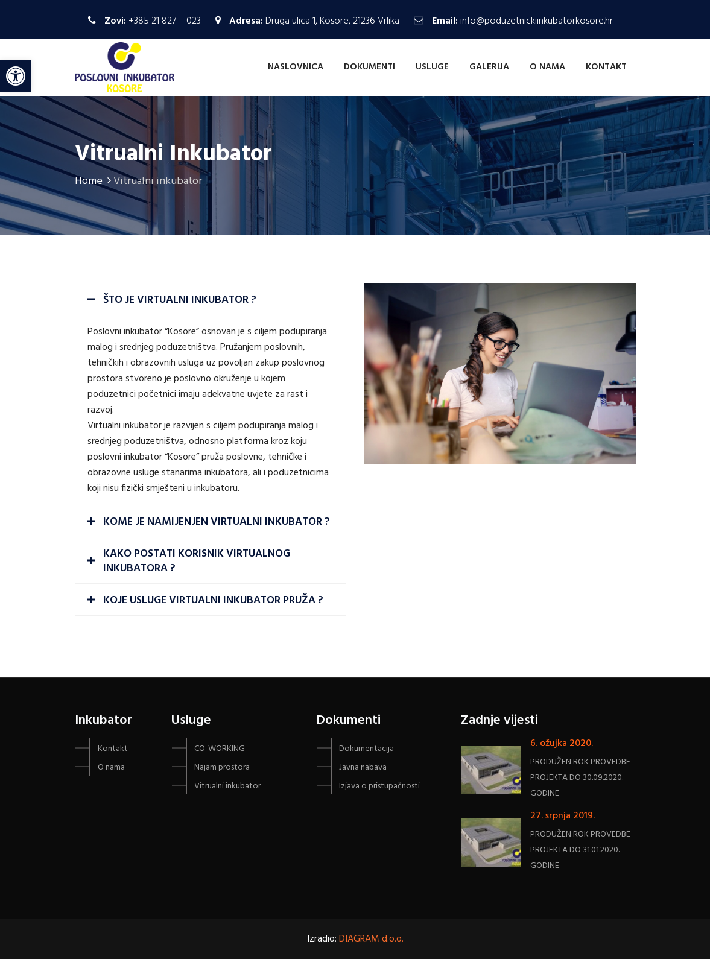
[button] (684, 17)
